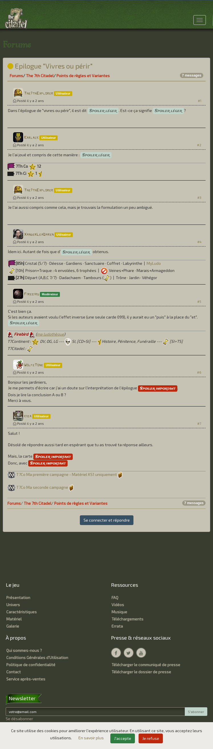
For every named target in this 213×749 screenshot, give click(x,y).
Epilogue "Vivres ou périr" (50, 66)
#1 (199, 101)
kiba (27, 416)
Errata (117, 626)
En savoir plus (91, 737)
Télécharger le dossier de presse (141, 671)
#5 (199, 301)
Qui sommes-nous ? (24, 650)
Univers (13, 604)
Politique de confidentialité (30, 664)
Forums (16, 75)
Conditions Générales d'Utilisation (37, 657)
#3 (199, 197)
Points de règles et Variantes (83, 75)
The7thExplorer (38, 93)
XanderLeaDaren (39, 235)
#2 (199, 145)
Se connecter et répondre (107, 520)
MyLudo (154, 263)
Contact (13, 671)
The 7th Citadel (40, 75)
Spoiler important (157, 388)
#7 (199, 423)
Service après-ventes (25, 678)
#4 (199, 242)
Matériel (14, 618)
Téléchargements (127, 618)
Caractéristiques (21, 611)
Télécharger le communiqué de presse (145, 664)
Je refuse (150, 738)
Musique (119, 611)
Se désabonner (19, 718)
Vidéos (117, 604)
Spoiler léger (103, 111)
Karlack (31, 138)
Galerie (12, 626)
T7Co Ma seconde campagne (42, 487)
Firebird (31, 294)
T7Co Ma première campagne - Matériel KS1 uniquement (66, 474)
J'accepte (122, 738)
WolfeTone (33, 365)
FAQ (114, 597)
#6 (199, 372)
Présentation (18, 597)
